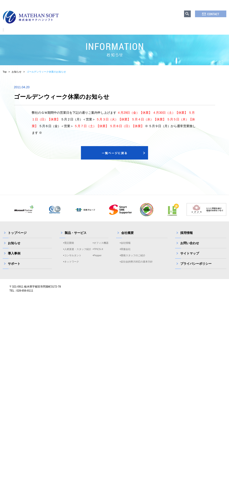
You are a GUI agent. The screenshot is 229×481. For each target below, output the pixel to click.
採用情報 (186, 238)
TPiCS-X (98, 254)
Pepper (98, 261)
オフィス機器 (101, 248)
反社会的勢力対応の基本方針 (137, 267)
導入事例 (14, 259)
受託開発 (69, 248)
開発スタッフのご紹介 (133, 261)
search (187, 14)
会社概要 (127, 238)
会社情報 (126, 248)
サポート (14, 269)
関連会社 (126, 254)
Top (5, 77)
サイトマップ (189, 259)
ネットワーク (71, 267)
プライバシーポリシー (196, 269)
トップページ (17, 238)
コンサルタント (72, 261)
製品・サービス (76, 238)
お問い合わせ (189, 248)
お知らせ (16, 77)
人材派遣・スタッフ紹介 (77, 254)
